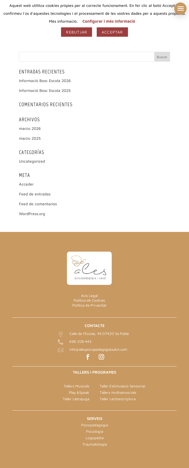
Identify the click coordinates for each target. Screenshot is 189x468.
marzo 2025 (30, 138)
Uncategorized (32, 161)
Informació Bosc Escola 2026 (45, 80)
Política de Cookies (89, 300)
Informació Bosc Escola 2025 (45, 90)
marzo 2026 (30, 128)
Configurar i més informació (108, 21)
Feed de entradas (34, 194)
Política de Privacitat (89, 305)
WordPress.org (32, 213)
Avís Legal (89, 296)
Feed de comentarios (38, 204)
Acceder (26, 184)
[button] (180, 8)
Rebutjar (76, 32)
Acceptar (112, 32)
